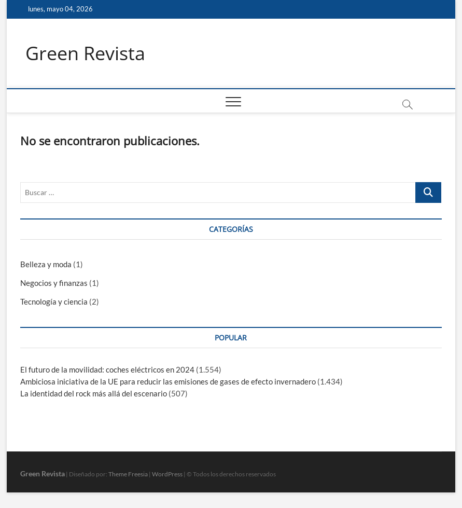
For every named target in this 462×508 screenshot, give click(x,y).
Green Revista (85, 53)
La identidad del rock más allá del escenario (93, 393)
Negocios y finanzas (54, 282)
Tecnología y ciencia (54, 301)
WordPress (167, 474)
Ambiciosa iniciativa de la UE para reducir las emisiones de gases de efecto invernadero (168, 381)
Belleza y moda (46, 264)
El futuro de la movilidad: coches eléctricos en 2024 (107, 369)
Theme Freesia (128, 474)
